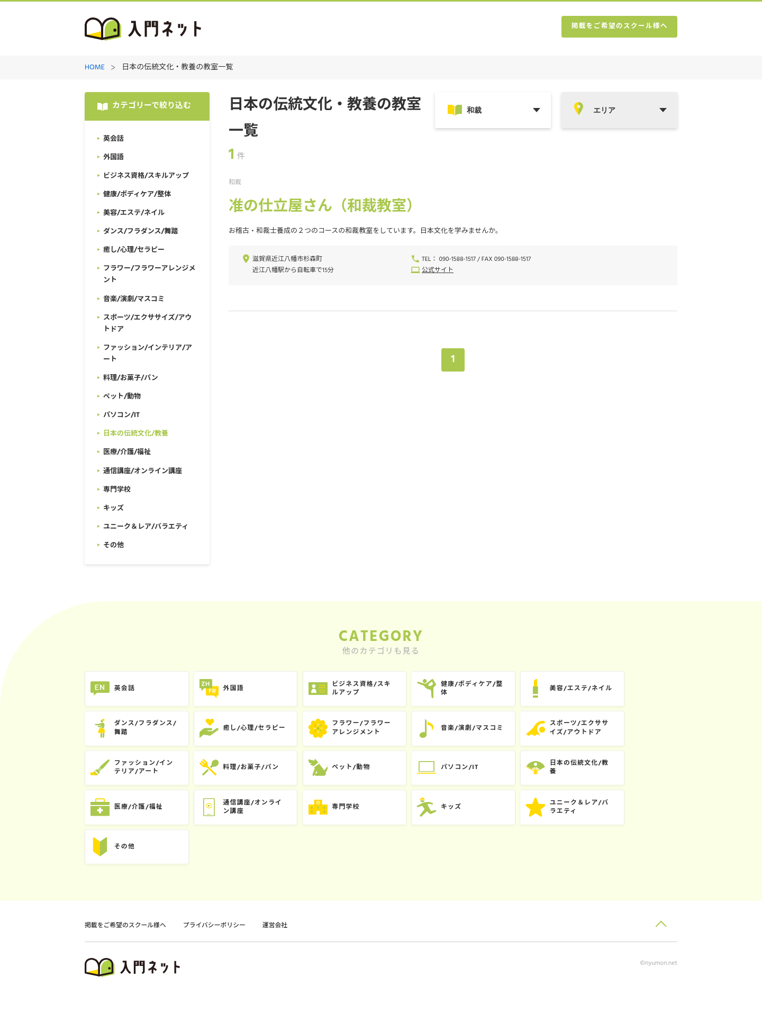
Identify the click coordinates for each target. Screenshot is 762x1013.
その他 (128, 864)
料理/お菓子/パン (267, 777)
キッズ (487, 821)
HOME (95, 68)
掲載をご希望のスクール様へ (614, 29)
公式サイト (437, 271)
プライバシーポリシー (225, 945)
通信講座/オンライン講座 (269, 821)
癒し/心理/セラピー (271, 734)
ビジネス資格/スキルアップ (389, 691)
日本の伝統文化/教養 (628, 777)
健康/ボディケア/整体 (510, 691)
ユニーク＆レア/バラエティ (628, 821)
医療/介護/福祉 (143, 821)
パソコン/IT (497, 777)
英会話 (128, 691)
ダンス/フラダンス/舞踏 (151, 734)
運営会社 (290, 945)
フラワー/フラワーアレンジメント (389, 734)
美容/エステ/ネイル (630, 691)
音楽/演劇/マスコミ (510, 734)
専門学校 (372, 821)
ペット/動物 (377, 777)
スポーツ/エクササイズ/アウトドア (628, 734)
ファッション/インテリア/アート (149, 777)
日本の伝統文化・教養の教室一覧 (177, 68)
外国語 (248, 691)
